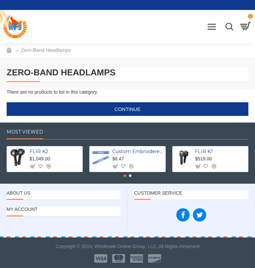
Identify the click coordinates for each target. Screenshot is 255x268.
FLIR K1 (204, 151)
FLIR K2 (39, 151)
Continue (127, 109)
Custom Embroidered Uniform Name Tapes (137, 151)
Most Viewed (25, 132)
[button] (125, 175)
